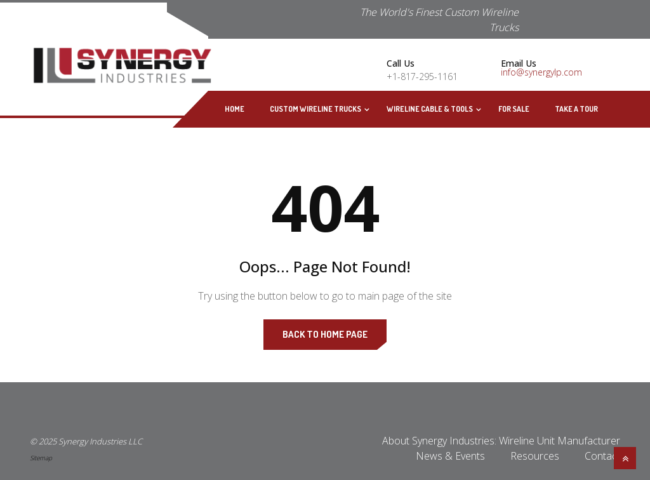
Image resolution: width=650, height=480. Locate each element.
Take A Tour (576, 109)
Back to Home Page (325, 334)
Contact (602, 456)
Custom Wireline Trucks (315, 109)
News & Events (450, 456)
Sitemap (41, 457)
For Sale (513, 109)
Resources (534, 456)
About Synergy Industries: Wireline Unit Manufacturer (501, 441)
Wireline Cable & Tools (430, 109)
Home (234, 109)
